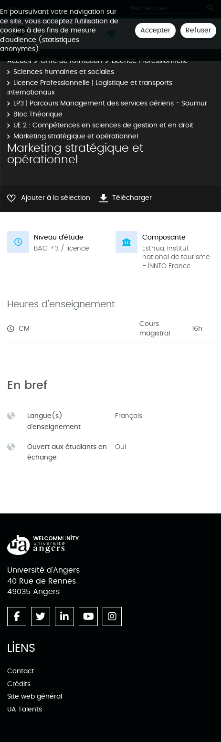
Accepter (155, 30)
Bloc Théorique (38, 114)
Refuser (198, 30)
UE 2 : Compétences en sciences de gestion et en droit (103, 125)
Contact (20, 671)
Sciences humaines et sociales (63, 72)
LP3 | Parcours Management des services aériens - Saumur (110, 103)
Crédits (19, 684)
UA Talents (24, 709)
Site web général (34, 696)
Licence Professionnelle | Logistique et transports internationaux (89, 87)
